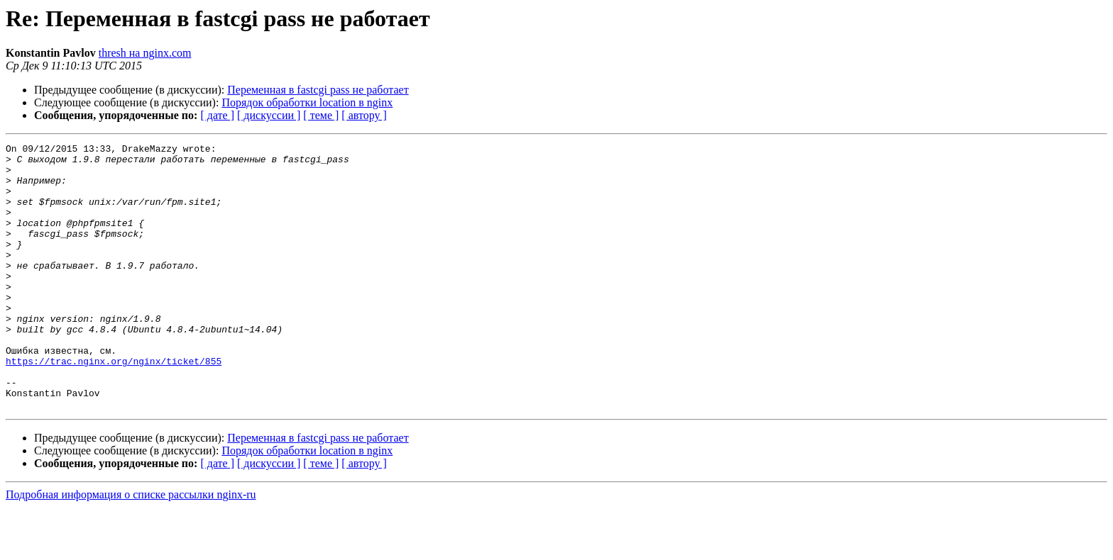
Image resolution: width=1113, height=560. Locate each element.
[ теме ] (321, 115)
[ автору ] (363, 115)
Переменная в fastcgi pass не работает (317, 90)
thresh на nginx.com (145, 53)
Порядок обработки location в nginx (307, 102)
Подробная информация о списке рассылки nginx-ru (131, 548)
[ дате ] (217, 115)
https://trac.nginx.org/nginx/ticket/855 (113, 405)
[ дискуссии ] (268, 115)
